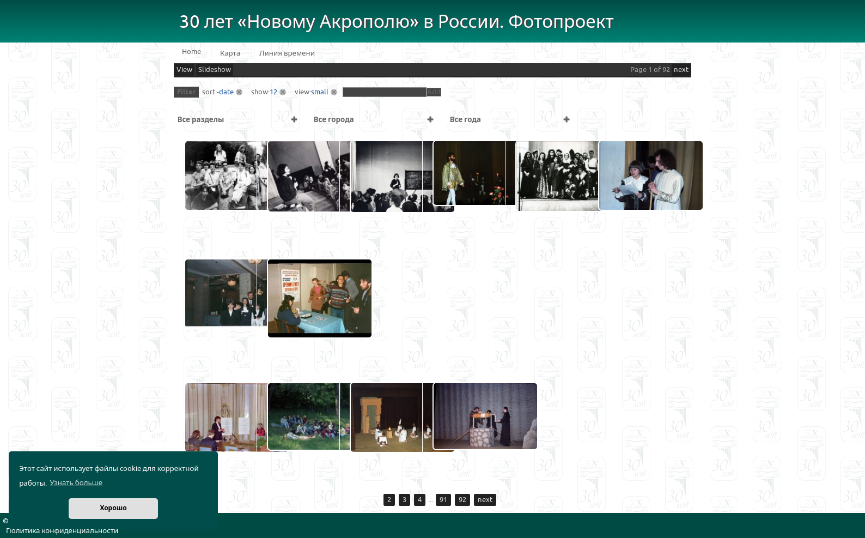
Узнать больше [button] (76, 483)
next (681, 70)
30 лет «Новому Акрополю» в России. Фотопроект (396, 22)
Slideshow (214, 70)
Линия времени (287, 53)
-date (225, 92)
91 (443, 500)
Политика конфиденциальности (62, 531)
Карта (230, 53)
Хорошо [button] (113, 508)
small (319, 92)
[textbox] (385, 92)
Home (191, 52)
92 (462, 500)
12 (273, 92)
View (184, 70)
